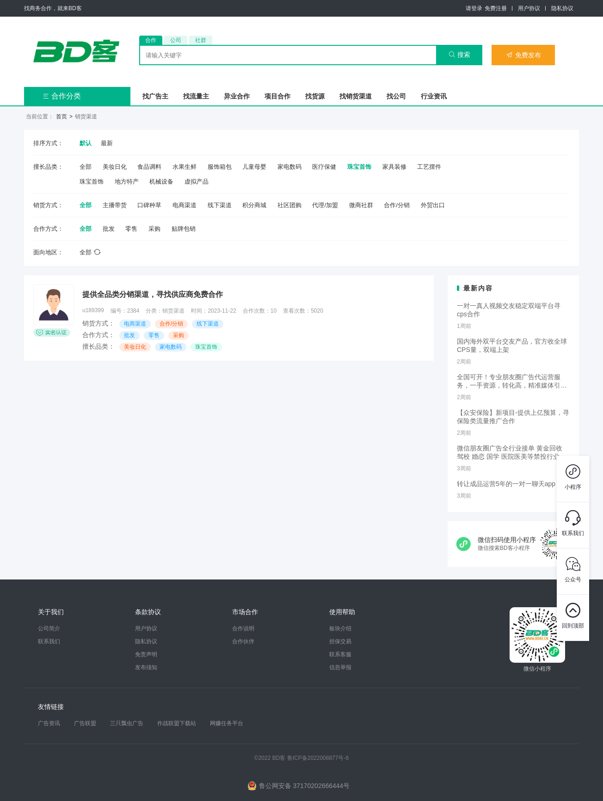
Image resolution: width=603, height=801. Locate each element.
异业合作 (237, 96)
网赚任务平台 (226, 723)
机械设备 (161, 181)
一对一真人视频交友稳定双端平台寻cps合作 (508, 310)
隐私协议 (562, 8)
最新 (107, 143)
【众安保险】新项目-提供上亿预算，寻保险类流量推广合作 (513, 417)
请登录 (474, 8)
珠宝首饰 (359, 166)
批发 (109, 228)
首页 (61, 116)
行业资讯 (434, 96)
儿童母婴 (254, 166)
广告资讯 (49, 723)
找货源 (315, 96)
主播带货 (115, 205)
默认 (86, 143)
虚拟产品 (197, 181)
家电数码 (289, 166)
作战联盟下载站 (176, 723)
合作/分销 (397, 205)
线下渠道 (220, 205)
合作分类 (62, 96)
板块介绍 (340, 628)
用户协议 (529, 8)
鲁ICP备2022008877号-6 (318, 758)
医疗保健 (324, 166)
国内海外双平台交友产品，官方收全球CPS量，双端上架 (512, 345)
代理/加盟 (325, 205)
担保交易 (340, 641)
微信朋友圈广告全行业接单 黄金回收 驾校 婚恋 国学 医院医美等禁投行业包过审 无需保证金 (511, 452)
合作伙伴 (243, 641)
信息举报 (340, 667)
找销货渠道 (355, 96)
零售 (131, 228)
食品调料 (149, 166)
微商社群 (361, 205)
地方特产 (127, 181)
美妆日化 (115, 166)
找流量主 (196, 96)
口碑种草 (149, 205)
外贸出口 (433, 205)
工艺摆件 (429, 166)
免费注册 (496, 8)
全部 (86, 166)
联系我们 (49, 641)
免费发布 (523, 55)
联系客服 (340, 654)
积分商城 (254, 205)
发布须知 (146, 667)
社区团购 (289, 205)
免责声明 (146, 654)
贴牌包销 (184, 228)
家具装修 (394, 166)
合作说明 (243, 628)
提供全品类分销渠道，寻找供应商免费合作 (152, 294)
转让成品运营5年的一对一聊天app (506, 483)
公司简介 (49, 628)
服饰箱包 (220, 166)
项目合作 (277, 96)
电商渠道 (184, 205)
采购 (154, 228)
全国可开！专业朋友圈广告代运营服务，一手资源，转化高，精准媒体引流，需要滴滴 (508, 381)
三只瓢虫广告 (126, 723)
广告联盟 (85, 723)
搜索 (459, 54)
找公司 (396, 96)
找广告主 (155, 96)
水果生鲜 (184, 166)
